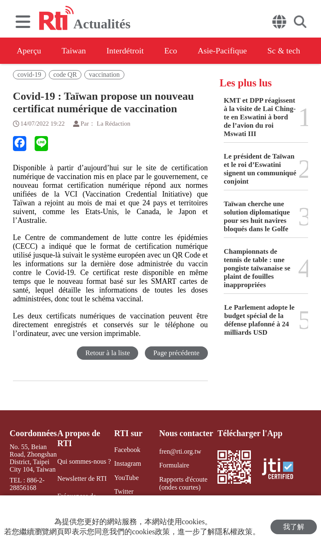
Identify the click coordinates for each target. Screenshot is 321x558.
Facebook (127, 449)
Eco (172, 50)
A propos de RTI (79, 438)
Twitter (123, 491)
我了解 (293, 527)
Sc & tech (286, 50)
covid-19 (29, 74)
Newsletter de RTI (82, 478)
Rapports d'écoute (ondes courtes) (183, 482)
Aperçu (29, 50)
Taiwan (74, 50)
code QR (65, 74)
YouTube (126, 477)
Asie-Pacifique (225, 50)
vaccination (104, 74)
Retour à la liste (107, 353)
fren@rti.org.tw (180, 451)
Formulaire (174, 465)
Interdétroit (126, 50)
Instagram (127, 463)
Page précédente (176, 353)
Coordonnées (33, 433)
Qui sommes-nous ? (84, 461)
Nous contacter (185, 433)
